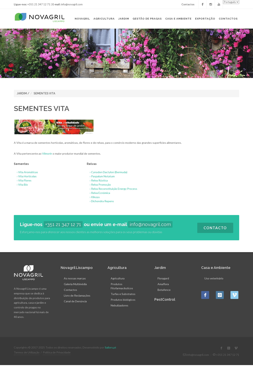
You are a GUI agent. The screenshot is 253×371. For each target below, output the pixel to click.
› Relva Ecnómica (98, 192)
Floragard (163, 278)
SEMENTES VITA (44, 93)
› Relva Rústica (97, 180)
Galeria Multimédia (75, 284)
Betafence (164, 289)
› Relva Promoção (99, 184)
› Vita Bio (21, 184)
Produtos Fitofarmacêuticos (122, 286)
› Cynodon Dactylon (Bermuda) (107, 172)
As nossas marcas (75, 278)
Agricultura (118, 278)
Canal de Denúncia (75, 301)
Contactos (187, 4)
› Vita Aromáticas (26, 172)
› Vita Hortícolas (25, 176)
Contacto (215, 228)
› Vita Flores (22, 180)
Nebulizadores (119, 305)
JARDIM (22, 93)
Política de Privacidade (57, 352)
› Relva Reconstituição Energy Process (112, 188)
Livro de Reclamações (77, 295)
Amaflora (163, 284)
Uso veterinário (213, 278)
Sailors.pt (110, 347)
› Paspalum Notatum (101, 176)
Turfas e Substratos (123, 294)
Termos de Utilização (27, 352)
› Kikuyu (93, 197)
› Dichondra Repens (100, 201)
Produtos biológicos (123, 299)
